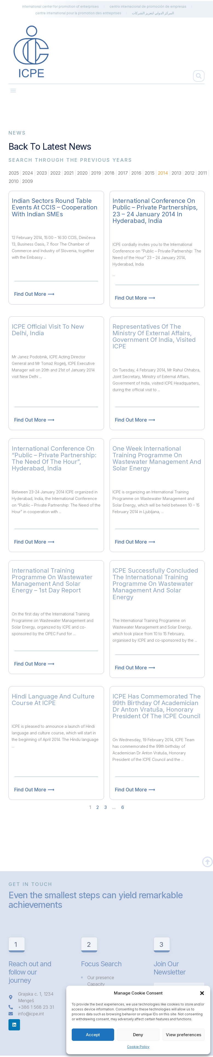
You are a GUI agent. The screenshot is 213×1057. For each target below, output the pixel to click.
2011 (202, 173)
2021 (69, 173)
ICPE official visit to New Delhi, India (48, 330)
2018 (109, 173)
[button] (202, 993)
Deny (138, 1034)
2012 (189, 173)
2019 (96, 173)
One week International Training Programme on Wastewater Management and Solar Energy (157, 458)
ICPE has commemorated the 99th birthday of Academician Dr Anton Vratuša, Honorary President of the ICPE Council (157, 706)
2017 (123, 173)
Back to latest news (49, 146)
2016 (136, 173)
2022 (55, 173)
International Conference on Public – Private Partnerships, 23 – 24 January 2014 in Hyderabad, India (155, 210)
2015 (149, 173)
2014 (163, 173)
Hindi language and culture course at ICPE (53, 699)
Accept (93, 1034)
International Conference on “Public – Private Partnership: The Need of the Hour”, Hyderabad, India (54, 458)
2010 (14, 181)
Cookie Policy (138, 1047)
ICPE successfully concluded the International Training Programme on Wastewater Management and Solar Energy (155, 584)
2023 (42, 173)
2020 (82, 173)
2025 (14, 173)
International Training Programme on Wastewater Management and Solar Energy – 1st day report (52, 580)
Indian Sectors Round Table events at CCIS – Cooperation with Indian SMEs (54, 207)
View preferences (183, 1034)
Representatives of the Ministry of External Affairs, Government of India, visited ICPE (154, 336)
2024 (27, 173)
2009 (27, 181)
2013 (176, 173)
